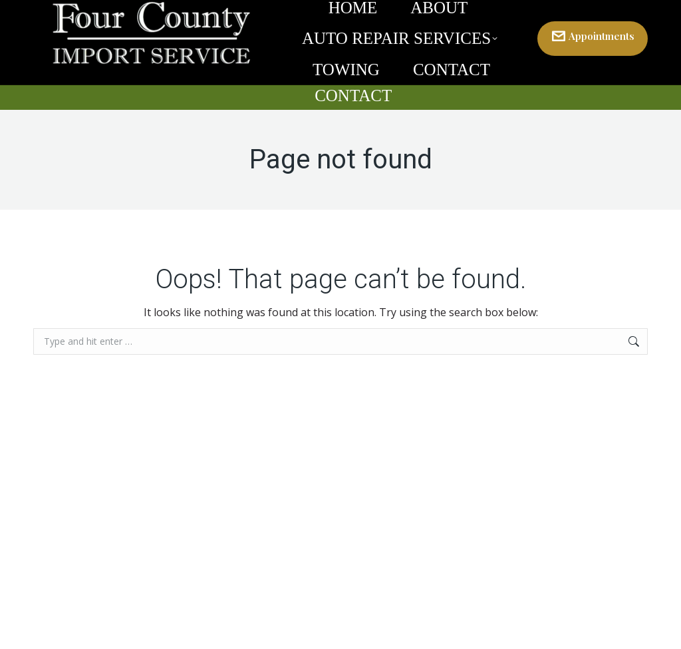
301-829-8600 (586, 12)
